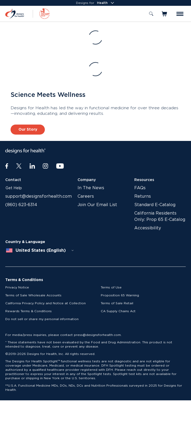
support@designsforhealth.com (38, 196)
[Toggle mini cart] (165, 13)
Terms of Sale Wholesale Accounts (33, 295)
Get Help (14, 188)
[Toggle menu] (180, 14)
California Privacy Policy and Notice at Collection (45, 303)
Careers (86, 196)
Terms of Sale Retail (117, 303)
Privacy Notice (17, 287)
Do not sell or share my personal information (42, 319)
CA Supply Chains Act (118, 311)
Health (106, 3)
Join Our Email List (97, 205)
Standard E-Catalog (154, 205)
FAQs (140, 188)
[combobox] (40, 250)
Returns (142, 196)
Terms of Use (111, 287)
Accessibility (147, 228)
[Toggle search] (151, 14)
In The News (91, 188)
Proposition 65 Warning (120, 295)
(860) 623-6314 (21, 205)
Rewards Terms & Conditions (28, 311)
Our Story (27, 129)
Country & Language (25, 242)
